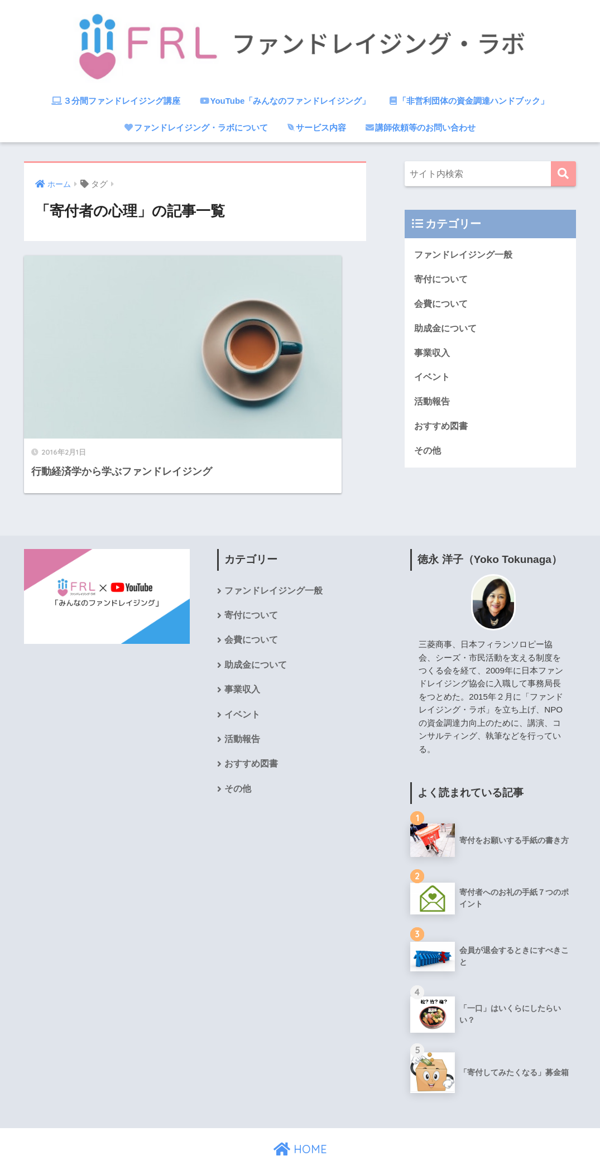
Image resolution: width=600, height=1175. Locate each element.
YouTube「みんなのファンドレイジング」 (285, 100)
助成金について (447, 329)
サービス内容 (316, 127)
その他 (428, 454)
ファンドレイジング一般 (466, 254)
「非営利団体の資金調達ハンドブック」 (469, 100)
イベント (433, 379)
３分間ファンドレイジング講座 (115, 100)
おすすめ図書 (442, 429)
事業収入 (433, 354)
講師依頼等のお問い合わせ (421, 127)
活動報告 (433, 404)
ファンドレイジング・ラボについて (196, 127)
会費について (442, 304)
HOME (300, 1127)
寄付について (442, 280)
